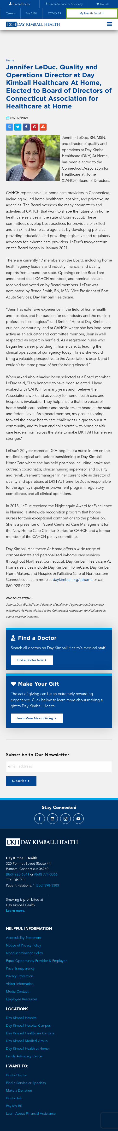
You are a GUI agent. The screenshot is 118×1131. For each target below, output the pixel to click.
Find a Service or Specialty (26, 1068)
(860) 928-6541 (17, 860)
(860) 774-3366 (46, 860)
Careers (10, 13)
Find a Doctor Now (32, 645)
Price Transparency (20, 953)
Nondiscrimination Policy (24, 938)
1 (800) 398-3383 (46, 870)
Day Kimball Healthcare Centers (30, 1018)
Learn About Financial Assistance (31, 1099)
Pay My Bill (14, 1091)
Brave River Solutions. (76, 1118)
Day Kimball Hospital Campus (28, 1011)
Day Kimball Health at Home (27, 1034)
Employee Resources (21, 984)
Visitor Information (20, 969)
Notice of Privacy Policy (23, 930)
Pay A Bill (31, 13)
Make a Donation (19, 1076)
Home (10, 46)
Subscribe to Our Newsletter (37, 740)
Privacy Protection (19, 961)
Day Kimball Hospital (21, 1003)
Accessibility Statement (23, 923)
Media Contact (17, 976)
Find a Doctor (16, 1060)
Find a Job (14, 1083)
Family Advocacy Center (24, 1041)
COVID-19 (54, 13)
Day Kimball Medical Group (27, 1026)
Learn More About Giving (37, 703)
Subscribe (19, 766)
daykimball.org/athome (73, 565)
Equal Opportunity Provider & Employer (36, 946)
